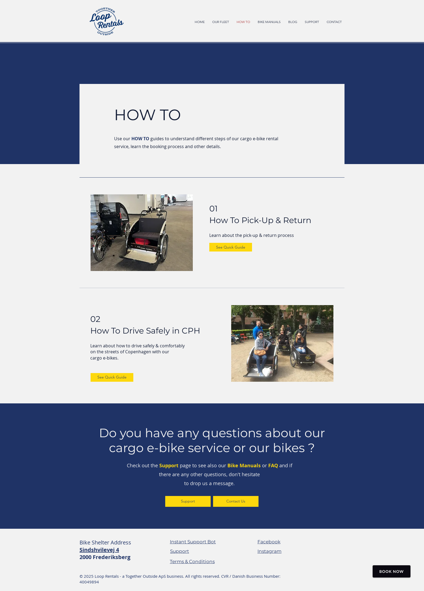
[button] (269, 21)
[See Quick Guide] (230, 247)
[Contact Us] (236, 501)
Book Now (391, 571)
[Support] (188, 501)
